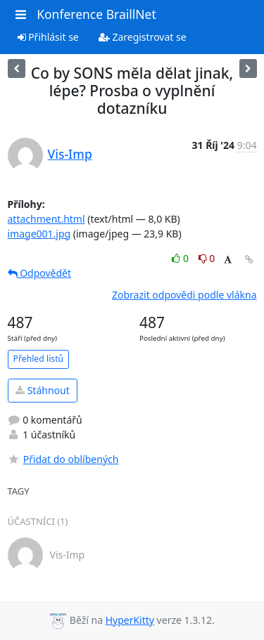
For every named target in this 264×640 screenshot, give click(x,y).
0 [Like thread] (181, 258)
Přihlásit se (48, 37)
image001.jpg (39, 233)
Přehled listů (38, 359)
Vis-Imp (70, 153)
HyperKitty (130, 620)
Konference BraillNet (96, 14)
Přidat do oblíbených (63, 459)
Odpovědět (40, 273)
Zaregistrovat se (143, 37)
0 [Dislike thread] (207, 258)
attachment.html (46, 219)
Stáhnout (42, 390)
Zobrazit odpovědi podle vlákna (184, 294)
